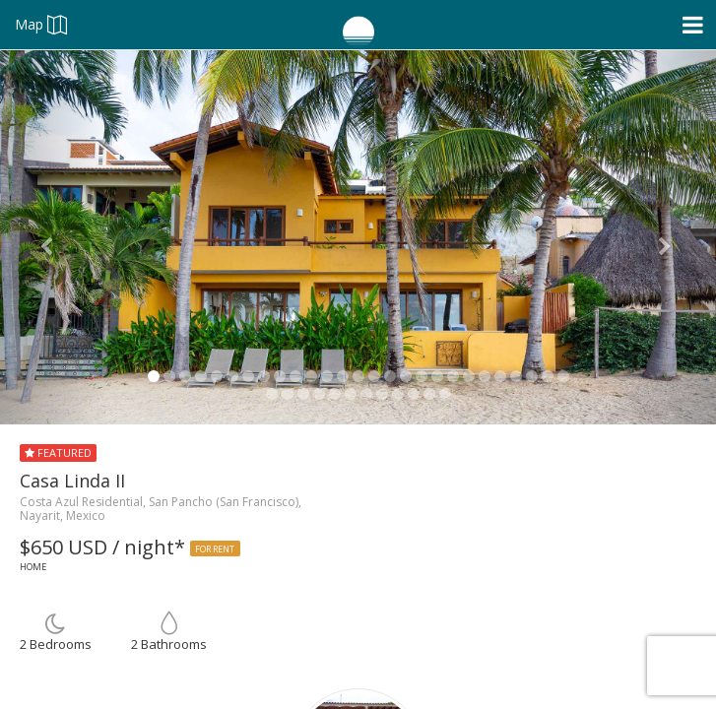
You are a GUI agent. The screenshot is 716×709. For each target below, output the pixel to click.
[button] (53, 237)
